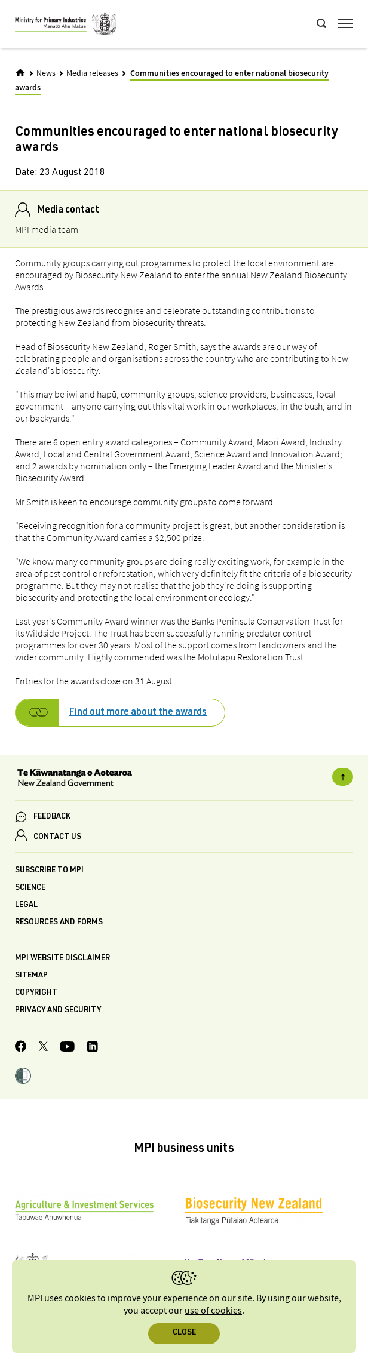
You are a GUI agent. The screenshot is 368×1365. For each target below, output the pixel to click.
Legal (26, 905)
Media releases (92, 73)
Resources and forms (59, 923)
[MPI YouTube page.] (67, 1048)
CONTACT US (57, 837)
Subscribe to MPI (49, 871)
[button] (23, 1077)
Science (30, 888)
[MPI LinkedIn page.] (92, 1048)
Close (184, 1333)
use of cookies (213, 1311)
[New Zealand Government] (184, 779)
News (46, 73)
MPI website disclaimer (62, 959)
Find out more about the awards (138, 713)
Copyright (36, 993)
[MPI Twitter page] (43, 1048)
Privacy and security (58, 1010)
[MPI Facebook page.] (21, 1048)
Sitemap (31, 976)
